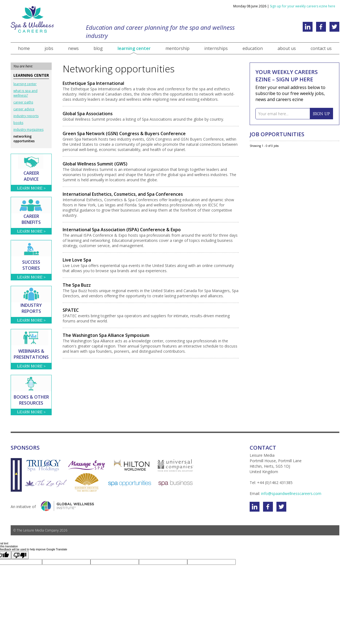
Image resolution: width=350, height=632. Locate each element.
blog (98, 48)
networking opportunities (24, 138)
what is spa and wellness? (25, 93)
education (253, 48)
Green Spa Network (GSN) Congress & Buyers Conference (124, 133)
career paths (23, 102)
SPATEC (71, 310)
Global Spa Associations (88, 114)
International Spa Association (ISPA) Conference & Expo (122, 230)
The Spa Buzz (77, 285)
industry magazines (28, 129)
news (73, 48)
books (18, 122)
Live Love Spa (77, 260)
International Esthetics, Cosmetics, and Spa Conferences (123, 194)
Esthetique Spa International (93, 83)
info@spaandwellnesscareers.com (291, 493)
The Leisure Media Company (38, 530)
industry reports (26, 116)
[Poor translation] (20, 555)
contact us (321, 48)
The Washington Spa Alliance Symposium (106, 335)
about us (287, 48)
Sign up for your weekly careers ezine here (302, 6)
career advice (23, 109)
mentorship (177, 48)
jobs (49, 48)
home (24, 48)
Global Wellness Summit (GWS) (95, 164)
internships (216, 48)
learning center (134, 48)
